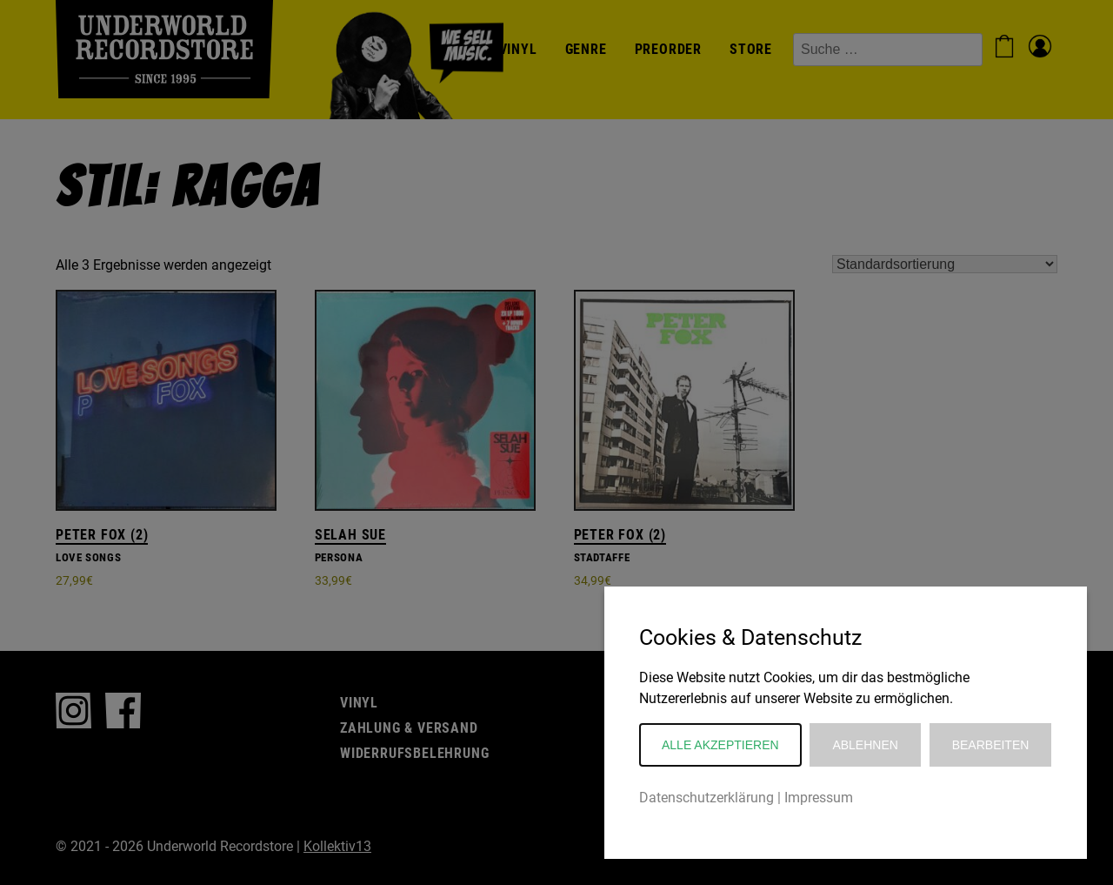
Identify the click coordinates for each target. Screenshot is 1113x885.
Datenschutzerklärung (706, 797)
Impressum (818, 797)
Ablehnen (864, 745)
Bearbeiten (991, 745)
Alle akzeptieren (720, 745)
